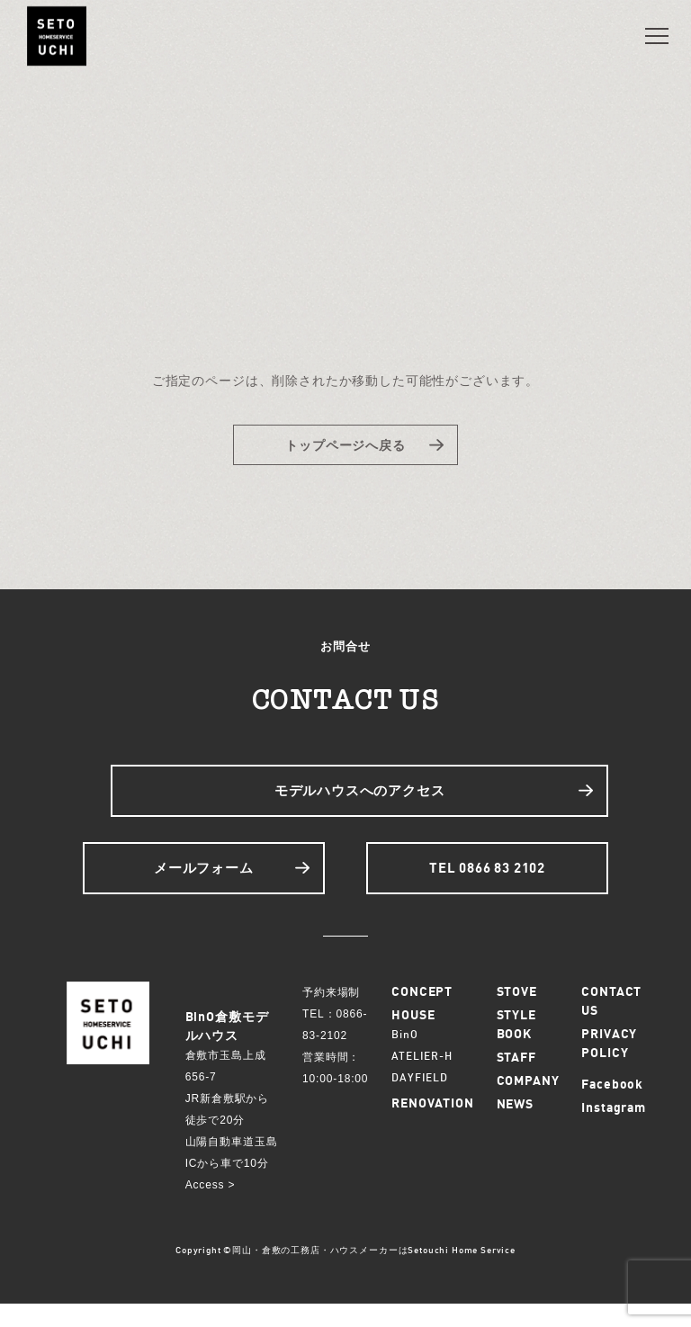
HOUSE (413, 1037)
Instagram (613, 1130)
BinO (404, 1057)
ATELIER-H (422, 1079)
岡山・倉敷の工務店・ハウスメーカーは (320, 1273)
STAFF (516, 1080)
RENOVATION (432, 1126)
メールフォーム (201, 886)
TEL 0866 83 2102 (490, 886)
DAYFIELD (419, 1100)
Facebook (612, 1107)
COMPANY (528, 1103)
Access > (210, 1208)
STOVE (517, 1014)
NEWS (515, 1126)
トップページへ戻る (346, 447)
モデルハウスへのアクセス (360, 801)
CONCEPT (422, 1014)
